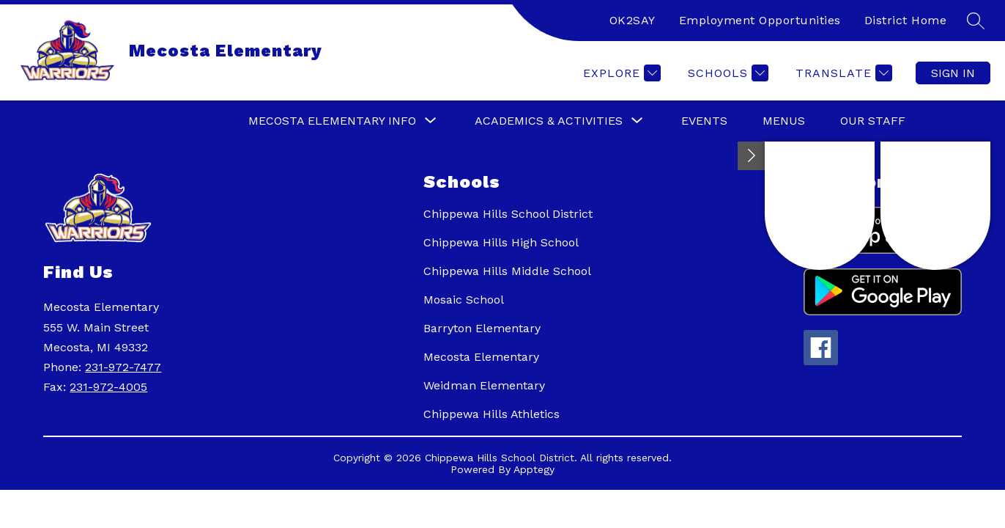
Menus (784, 121)
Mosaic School (463, 300)
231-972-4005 (108, 387)
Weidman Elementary (484, 385)
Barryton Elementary (482, 328)
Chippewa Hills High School (501, 242)
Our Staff (872, 121)
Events (704, 121)
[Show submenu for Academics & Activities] (549, 121)
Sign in (953, 73)
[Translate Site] (842, 73)
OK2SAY (632, 20)
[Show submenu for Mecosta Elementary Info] (332, 121)
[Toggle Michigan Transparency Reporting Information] (751, 156)
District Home (905, 20)
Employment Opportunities (760, 20)
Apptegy (534, 469)
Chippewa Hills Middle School (507, 271)
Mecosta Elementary (481, 357)
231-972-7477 (123, 367)
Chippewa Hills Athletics (491, 414)
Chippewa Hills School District (508, 214)
